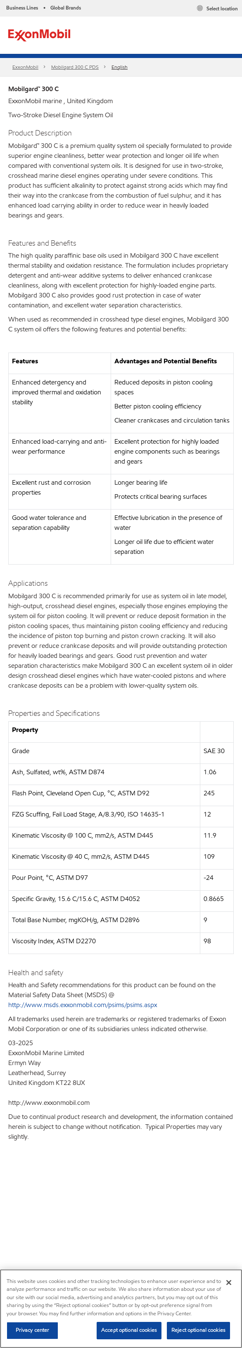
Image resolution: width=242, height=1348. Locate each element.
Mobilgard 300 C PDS (75, 66)
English (120, 66)
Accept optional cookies (129, 1330)
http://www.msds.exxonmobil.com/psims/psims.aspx (82, 1004)
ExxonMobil (25, 66)
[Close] (229, 1282)
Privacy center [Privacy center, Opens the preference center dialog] (33, 1330)
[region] (121, 1308)
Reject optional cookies (198, 1330)
